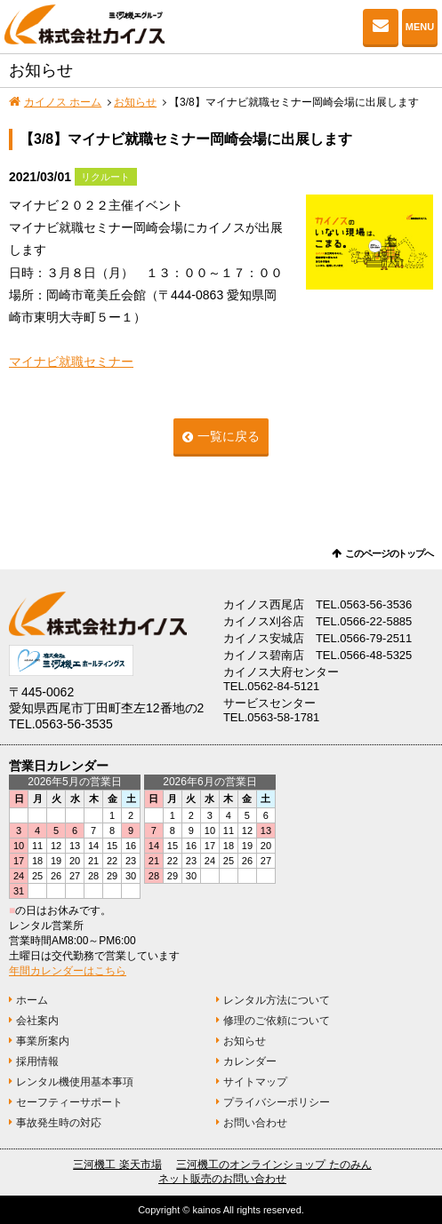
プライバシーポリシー (276, 1102)
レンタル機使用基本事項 (74, 1082)
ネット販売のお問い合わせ (222, 1178)
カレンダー (250, 1061)
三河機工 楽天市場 (117, 1164)
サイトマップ (255, 1082)
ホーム (32, 1000)
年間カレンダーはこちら (67, 971)
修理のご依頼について (276, 1020)
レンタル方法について (276, 1000)
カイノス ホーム (62, 102)
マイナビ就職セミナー (71, 361)
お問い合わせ (380, 26)
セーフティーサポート (69, 1102)
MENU (420, 26)
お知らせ (135, 102)
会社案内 (37, 1020)
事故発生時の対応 (58, 1123)
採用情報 (37, 1061)
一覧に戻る (228, 436)
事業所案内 (42, 1041)
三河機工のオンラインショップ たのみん (273, 1164)
